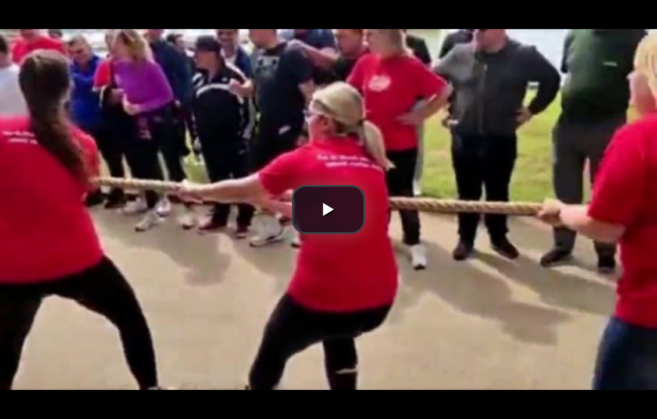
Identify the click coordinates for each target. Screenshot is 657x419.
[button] (328, 209)
